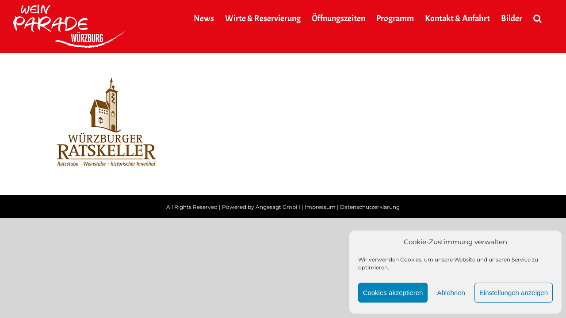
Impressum (320, 207)
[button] (548, 18)
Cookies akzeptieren (393, 292)
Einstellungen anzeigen (513, 292)
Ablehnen (451, 292)
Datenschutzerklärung (370, 207)
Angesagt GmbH (278, 207)
